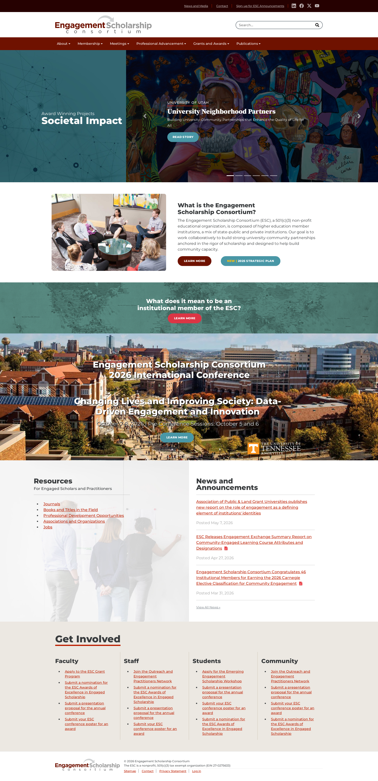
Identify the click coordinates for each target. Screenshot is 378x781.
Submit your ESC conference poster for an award (86, 724)
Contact (222, 6)
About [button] (62, 43)
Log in (196, 771)
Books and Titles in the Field (70, 510)
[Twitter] (309, 6)
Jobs (47, 527)
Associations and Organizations (74, 521)
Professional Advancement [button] (159, 43)
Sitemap (130, 771)
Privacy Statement (172, 771)
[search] (317, 25)
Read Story (183, 137)
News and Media (196, 6)
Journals (51, 504)
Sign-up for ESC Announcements (260, 6)
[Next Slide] (359, 116)
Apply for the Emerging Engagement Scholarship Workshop (223, 676)
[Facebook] (301, 6)
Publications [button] (247, 43)
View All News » (208, 607)
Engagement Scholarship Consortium (103, 23)
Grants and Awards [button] (209, 43)
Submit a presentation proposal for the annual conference (85, 708)
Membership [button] (89, 43)
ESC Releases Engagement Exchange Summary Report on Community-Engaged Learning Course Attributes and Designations (254, 542)
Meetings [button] (118, 43)
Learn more (194, 261)
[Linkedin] (294, 6)
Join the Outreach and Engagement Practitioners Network (153, 676)
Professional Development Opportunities (83, 515)
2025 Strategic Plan (250, 261)
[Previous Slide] (145, 116)
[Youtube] (317, 6)
